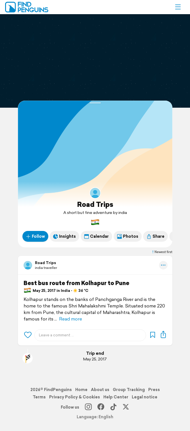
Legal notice (144, 397)
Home (81, 389)
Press (154, 389)
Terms (39, 397)
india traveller (46, 267)
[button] (177, 7)
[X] (125, 407)
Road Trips (95, 204)
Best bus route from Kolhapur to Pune (76, 283)
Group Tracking (129, 389)
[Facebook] (100, 407)
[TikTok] (113, 407)
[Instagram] (88, 407)
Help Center (115, 397)
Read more (70, 319)
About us (100, 389)
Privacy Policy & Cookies (74, 397)
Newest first (161, 252)
